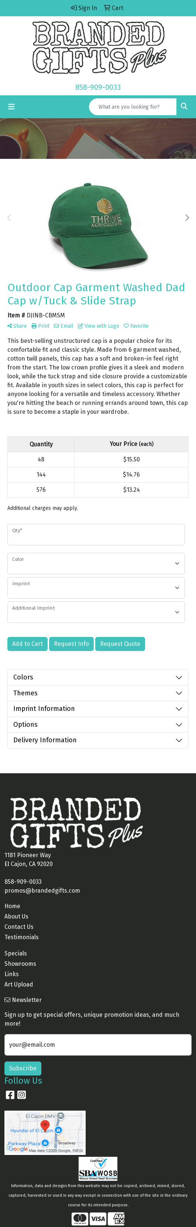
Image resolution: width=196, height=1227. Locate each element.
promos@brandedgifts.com (42, 890)
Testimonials (21, 937)
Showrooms (20, 963)
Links (11, 974)
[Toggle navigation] (11, 107)
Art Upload (18, 984)
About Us (16, 916)
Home (12, 906)
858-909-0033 (98, 87)
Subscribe (23, 1068)
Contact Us (19, 926)
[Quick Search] (133, 106)
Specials (15, 953)
